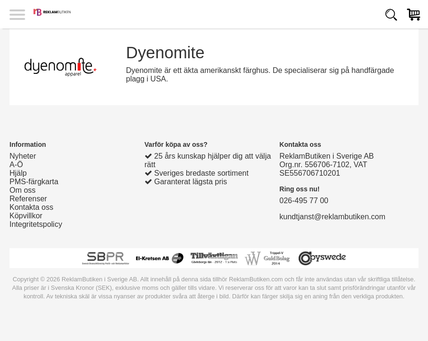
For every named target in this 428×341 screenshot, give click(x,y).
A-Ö (16, 165)
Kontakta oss (31, 207)
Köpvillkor (25, 216)
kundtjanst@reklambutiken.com (332, 217)
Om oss (22, 190)
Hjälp (18, 173)
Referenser (28, 199)
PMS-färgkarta (33, 182)
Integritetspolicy (35, 224)
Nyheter (22, 156)
